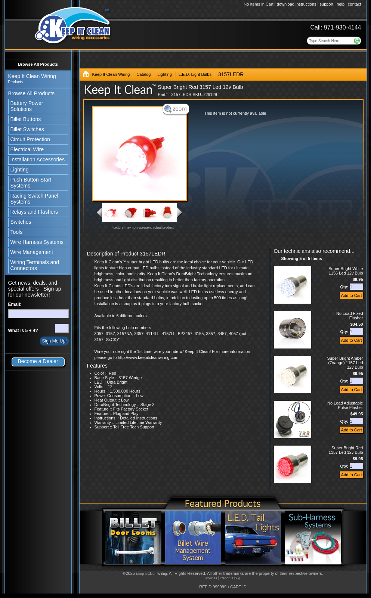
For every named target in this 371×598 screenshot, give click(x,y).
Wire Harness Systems (37, 242)
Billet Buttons (25, 119)
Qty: (344, 287)
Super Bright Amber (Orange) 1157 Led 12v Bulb (345, 362)
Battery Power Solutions (26, 106)
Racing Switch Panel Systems (34, 199)
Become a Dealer (38, 361)
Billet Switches (27, 129)
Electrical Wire (27, 149)
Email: (15, 304)
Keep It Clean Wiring (111, 74)
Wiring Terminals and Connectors (34, 265)
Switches (20, 222)
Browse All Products (38, 64)
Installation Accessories (37, 159)
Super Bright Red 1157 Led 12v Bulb (346, 450)
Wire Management (31, 252)
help (340, 4)
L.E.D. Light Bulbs (195, 74)
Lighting (19, 170)
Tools (16, 232)
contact (354, 4)
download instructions (296, 4)
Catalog (143, 74)
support (327, 4)
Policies (211, 578)
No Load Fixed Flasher (349, 315)
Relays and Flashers (34, 212)
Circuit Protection (30, 139)
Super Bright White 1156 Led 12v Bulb (345, 270)
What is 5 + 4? (23, 330)
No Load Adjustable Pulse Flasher (345, 405)
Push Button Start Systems (31, 183)
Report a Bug (230, 578)
